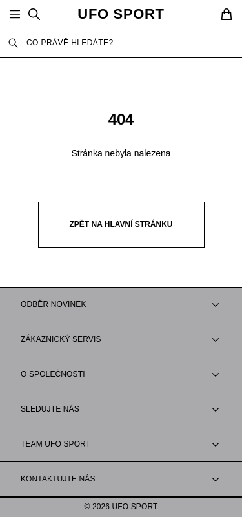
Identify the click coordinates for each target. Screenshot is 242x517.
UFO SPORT (120, 14)
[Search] (34, 14)
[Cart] (226, 14)
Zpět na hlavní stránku (121, 224)
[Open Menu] (15, 14)
